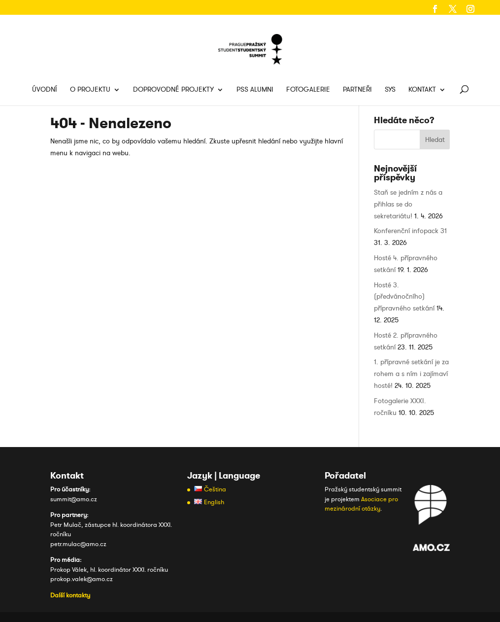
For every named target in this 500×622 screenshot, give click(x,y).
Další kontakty (70, 595)
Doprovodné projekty (173, 90)
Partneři (357, 90)
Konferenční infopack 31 (410, 231)
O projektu (90, 90)
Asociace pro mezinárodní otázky (361, 504)
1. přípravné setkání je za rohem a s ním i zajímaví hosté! (411, 373)
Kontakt (422, 90)
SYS (390, 90)
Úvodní (44, 90)
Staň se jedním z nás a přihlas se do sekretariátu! (408, 204)
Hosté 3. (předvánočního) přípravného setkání (404, 296)
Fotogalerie (308, 90)
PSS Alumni (254, 90)
